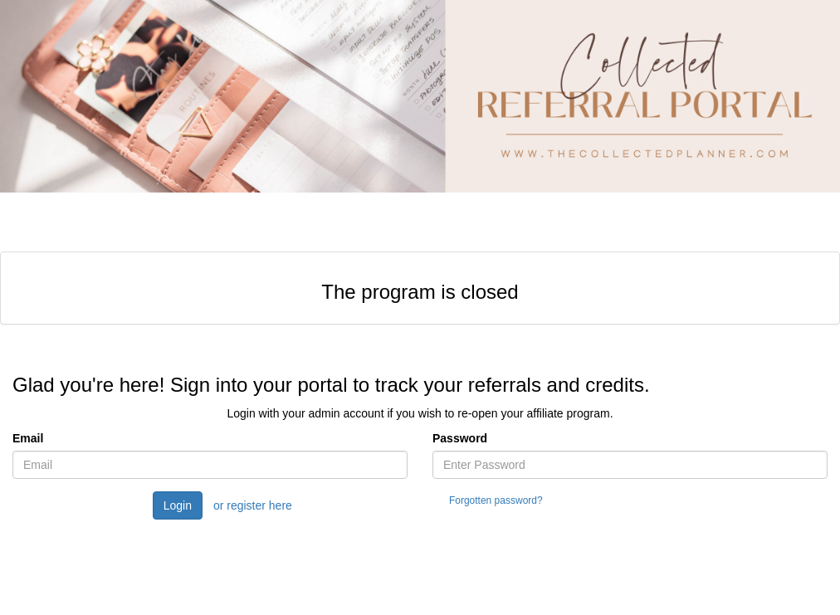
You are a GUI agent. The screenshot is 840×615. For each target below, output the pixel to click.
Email (27, 438)
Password (459, 438)
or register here (252, 505)
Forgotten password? (496, 500)
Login (178, 505)
